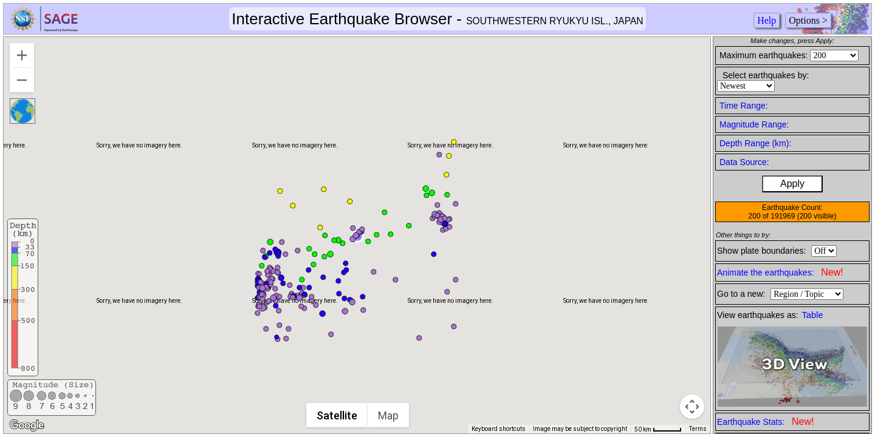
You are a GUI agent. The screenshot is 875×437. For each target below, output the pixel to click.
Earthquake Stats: (765, 421)
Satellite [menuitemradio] (337, 415)
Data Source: (744, 162)
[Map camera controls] (692, 407)
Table (812, 315)
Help (766, 20)
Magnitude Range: (754, 124)
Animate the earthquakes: (780, 272)
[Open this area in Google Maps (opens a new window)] (27, 425)
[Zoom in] (22, 55)
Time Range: (743, 105)
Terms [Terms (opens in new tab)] (698, 428)
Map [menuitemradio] (388, 415)
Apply (792, 183)
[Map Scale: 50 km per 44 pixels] (658, 429)
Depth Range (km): (755, 143)
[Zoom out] (22, 80)
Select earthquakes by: (765, 75)
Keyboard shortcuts (499, 428)
